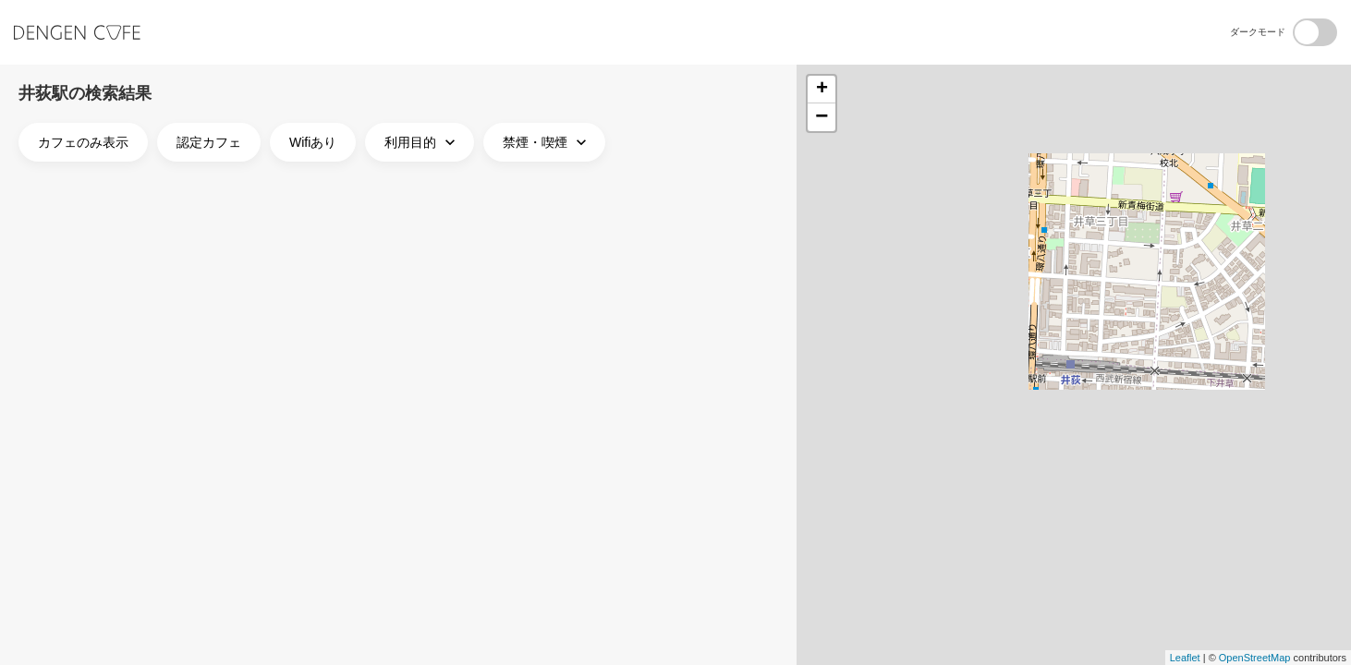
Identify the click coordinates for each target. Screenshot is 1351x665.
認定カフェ (208, 142)
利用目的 (421, 142)
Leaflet (1185, 657)
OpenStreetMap (1255, 657)
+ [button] (822, 89)
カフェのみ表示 (83, 142)
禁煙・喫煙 (546, 142)
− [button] (821, 117)
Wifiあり (312, 142)
